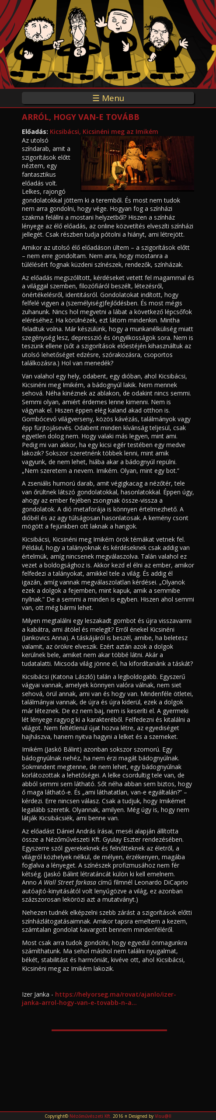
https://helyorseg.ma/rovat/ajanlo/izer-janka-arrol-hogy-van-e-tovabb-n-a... (99, 998)
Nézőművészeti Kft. (90, 1116)
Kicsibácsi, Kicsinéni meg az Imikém (104, 131)
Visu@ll (163, 1116)
